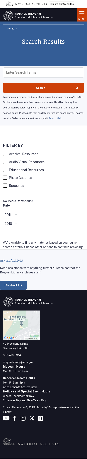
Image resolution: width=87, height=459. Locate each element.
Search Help (55, 118)
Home (10, 28)
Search (57, 87)
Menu (82, 15)
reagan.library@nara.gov (18, 362)
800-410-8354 (12, 355)
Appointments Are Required (20, 387)
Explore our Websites (62, 4)
